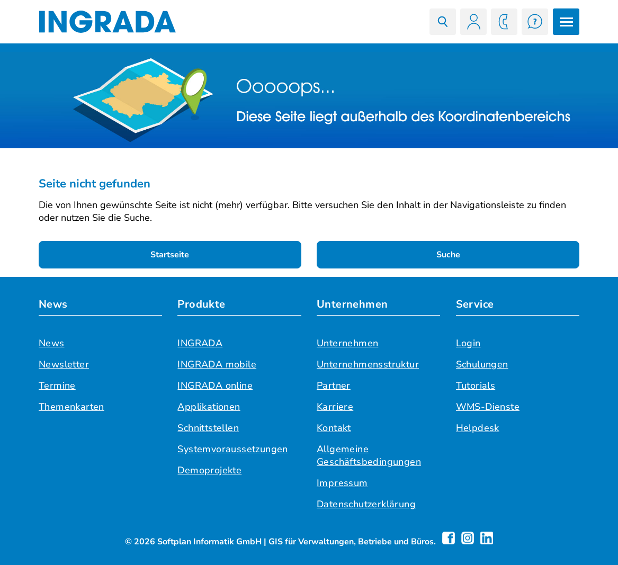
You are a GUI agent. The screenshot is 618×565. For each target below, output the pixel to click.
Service (475, 304)
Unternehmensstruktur (368, 364)
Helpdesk (477, 427)
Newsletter (64, 364)
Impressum (342, 483)
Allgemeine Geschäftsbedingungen (369, 455)
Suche (448, 255)
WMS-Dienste (488, 406)
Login (468, 343)
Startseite (169, 255)
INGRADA (199, 343)
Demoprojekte (209, 470)
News (53, 304)
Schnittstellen (208, 427)
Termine (57, 385)
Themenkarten (71, 406)
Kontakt (334, 427)
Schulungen (482, 364)
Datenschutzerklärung (366, 504)
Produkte (201, 304)
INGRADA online (215, 385)
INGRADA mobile (216, 364)
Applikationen (208, 406)
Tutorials (476, 385)
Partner (334, 385)
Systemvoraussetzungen (232, 449)
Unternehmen (352, 304)
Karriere (335, 406)
